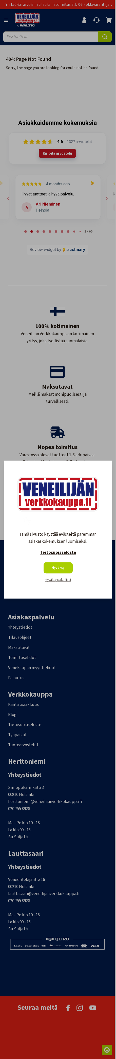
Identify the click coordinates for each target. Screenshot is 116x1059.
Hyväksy (58, 567)
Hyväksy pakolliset (58, 579)
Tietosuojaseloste (58, 553)
